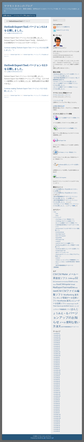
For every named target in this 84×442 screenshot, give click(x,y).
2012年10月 (57, 374)
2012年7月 (57, 379)
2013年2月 (57, 366)
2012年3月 (57, 387)
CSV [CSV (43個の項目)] (55, 274)
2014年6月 (57, 346)
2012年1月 (57, 390)
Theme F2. (49, 438)
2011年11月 (57, 394)
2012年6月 (57, 381)
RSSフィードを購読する (61, 27)
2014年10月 (57, 339)
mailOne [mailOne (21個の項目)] (71, 287)
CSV (57, 213)
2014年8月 (57, 342)
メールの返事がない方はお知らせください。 (66, 189)
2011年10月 (57, 396)
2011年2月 (57, 411)
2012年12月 (57, 370)
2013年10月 (57, 355)
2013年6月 (57, 359)
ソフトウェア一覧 (58, 100)
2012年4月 (57, 385)
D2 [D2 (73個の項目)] (76, 278)
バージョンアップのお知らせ (40, 54)
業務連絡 (56, 267)
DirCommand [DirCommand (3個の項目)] (57, 282)
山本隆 (8, 33)
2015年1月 (57, 333)
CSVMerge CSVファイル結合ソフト (65, 221)
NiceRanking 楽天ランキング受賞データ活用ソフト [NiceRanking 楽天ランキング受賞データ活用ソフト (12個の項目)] (66, 298)
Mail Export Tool (62, 140)
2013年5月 (57, 361)
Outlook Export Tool (15, 54)
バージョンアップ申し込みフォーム (24, 15)
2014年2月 (57, 348)
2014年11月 (57, 337)
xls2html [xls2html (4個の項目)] (66, 306)
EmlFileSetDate (60, 232)
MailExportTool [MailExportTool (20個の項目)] (60, 287)
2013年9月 (57, 357)
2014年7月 (57, 344)
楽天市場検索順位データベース (64, 265)
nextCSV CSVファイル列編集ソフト (67, 128)
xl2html (58, 258)
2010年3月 (57, 431)
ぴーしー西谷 (71, 205)
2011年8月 (57, 400)
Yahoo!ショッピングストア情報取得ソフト (67, 260)
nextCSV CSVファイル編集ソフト (65, 243)
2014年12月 (57, 335)
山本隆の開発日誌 (58, 106)
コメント (6, 56)
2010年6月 (57, 425)
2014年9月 (57, 341)
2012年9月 (57, 376)
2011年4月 (57, 407)
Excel (57, 215)
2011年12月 (57, 392)
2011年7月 (57, 401)
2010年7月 (57, 424)
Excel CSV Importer (61, 177)
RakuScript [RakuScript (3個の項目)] (60, 306)
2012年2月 (57, 389)
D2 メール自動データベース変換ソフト (69, 117)
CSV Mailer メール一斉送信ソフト (67, 152)
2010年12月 (57, 414)
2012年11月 (57, 372)
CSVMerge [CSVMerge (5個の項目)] (71, 278)
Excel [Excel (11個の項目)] (71, 281)
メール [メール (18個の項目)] (63, 322)
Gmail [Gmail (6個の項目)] (73, 284)
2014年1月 (57, 350)
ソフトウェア (57, 217)
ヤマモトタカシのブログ (18, 6)
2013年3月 (57, 365)
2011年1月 (57, 413)
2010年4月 (57, 429)
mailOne (58, 241)
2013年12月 (57, 352)
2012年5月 (57, 383)
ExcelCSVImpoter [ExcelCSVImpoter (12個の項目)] (63, 284)
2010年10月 (57, 418)
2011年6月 (57, 403)
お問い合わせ (7, 15)
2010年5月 (57, 427)
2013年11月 (57, 353)
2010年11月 (57, 416)
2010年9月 (57, 420)
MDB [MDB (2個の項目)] (76, 287)
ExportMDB (59, 237)
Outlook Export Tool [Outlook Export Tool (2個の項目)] (71, 303)
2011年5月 (57, 405)
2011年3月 (57, 409)
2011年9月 (57, 398)
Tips (55, 212)
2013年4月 (57, 363)
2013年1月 (57, 368)
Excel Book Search (60, 234)
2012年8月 (57, 377)
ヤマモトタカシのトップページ (61, 95)
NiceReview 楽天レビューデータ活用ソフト (67, 248)
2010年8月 (57, 422)
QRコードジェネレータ (62, 252)
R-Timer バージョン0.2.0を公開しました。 (65, 81)
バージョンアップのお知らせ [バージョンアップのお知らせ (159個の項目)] (65, 317)
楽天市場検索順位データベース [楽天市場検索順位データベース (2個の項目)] (70, 327)
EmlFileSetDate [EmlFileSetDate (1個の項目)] (64, 281)
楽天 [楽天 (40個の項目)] (58, 326)
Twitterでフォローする (61, 30)
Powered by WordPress (37, 438)
